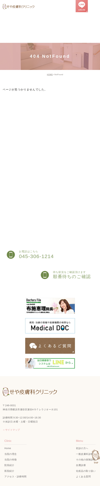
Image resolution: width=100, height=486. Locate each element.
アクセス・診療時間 (15, 476)
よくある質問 (83, 476)
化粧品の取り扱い (86, 471)
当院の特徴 (10, 459)
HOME (50, 75)
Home (7, 448)
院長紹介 (9, 465)
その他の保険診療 (86, 459)
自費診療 (81, 465)
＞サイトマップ (11, 429)
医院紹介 (9, 471)
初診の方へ (82, 448)
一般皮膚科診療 (84, 454)
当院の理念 (10, 454)
